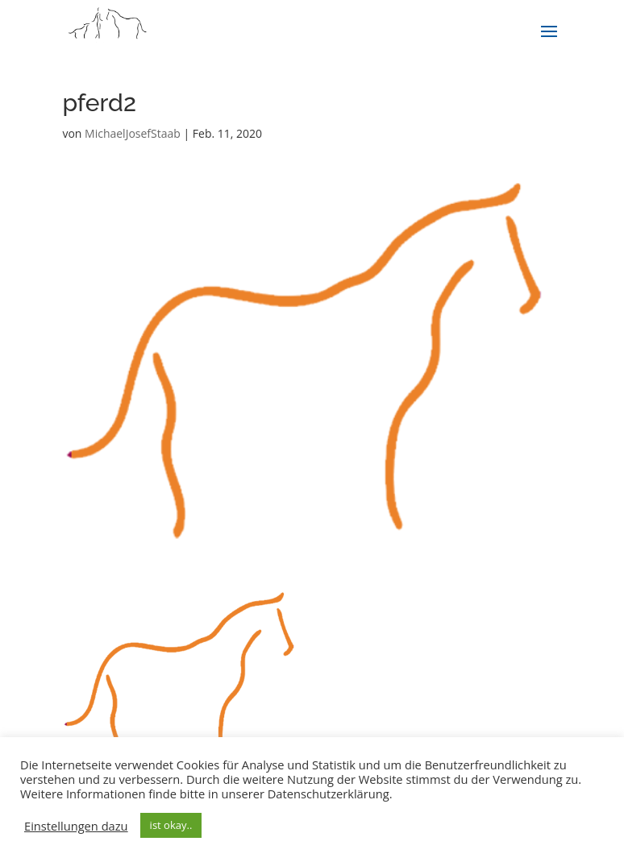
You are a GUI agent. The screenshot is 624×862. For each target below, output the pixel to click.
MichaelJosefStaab (133, 133)
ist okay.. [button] (171, 825)
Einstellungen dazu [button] (76, 825)
